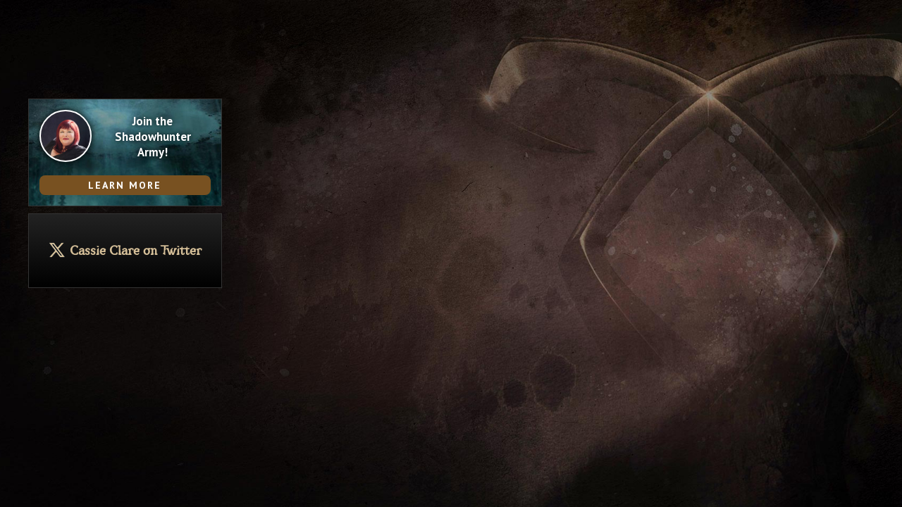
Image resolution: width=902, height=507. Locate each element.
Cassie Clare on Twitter (136, 251)
